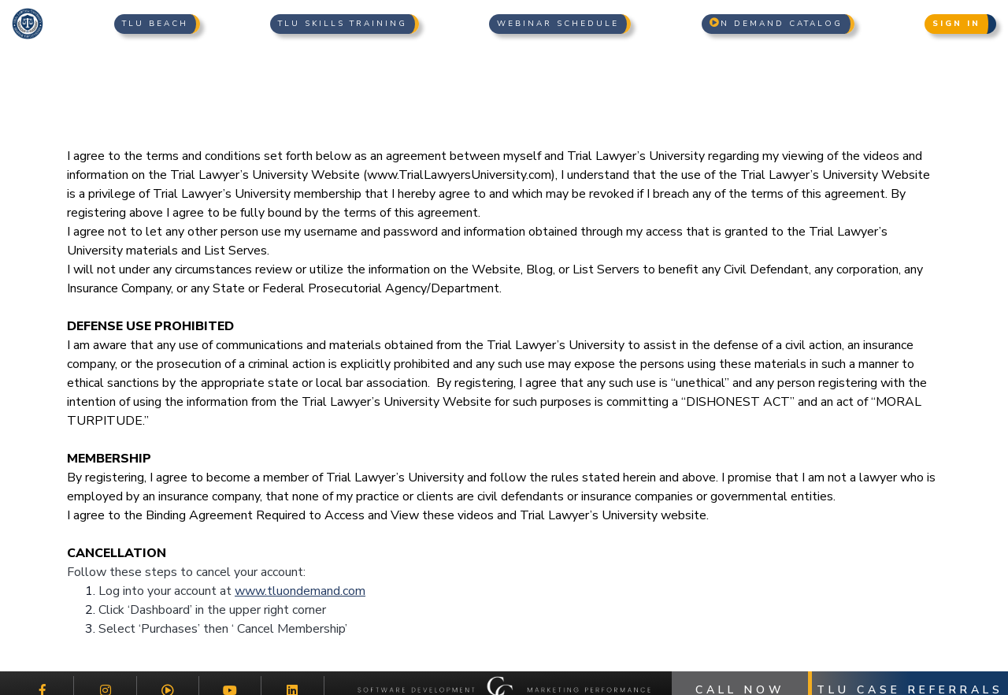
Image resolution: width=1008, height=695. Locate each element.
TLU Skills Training (342, 23)
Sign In (956, 23)
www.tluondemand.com (300, 591)
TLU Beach (155, 23)
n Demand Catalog (776, 23)
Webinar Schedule (558, 23)
